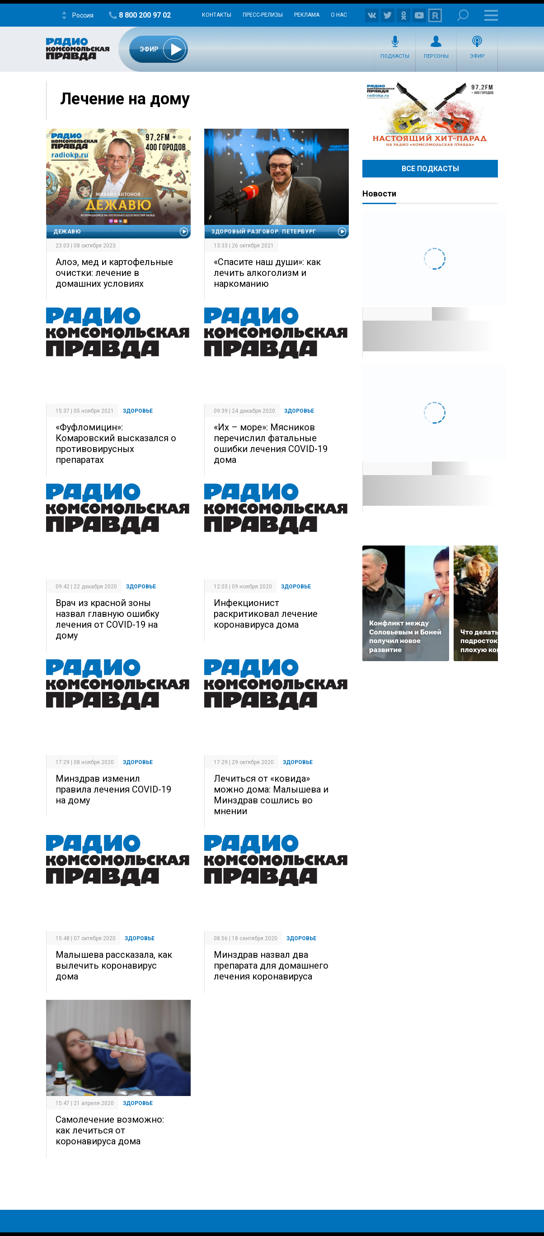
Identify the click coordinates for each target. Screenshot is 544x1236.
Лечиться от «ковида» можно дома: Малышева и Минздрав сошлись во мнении (271, 794)
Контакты (216, 15)
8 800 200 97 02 (145, 15)
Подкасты (394, 56)
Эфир (477, 56)
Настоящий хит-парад (430, 115)
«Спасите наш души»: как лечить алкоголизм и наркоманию (267, 273)
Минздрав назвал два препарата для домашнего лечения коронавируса (271, 965)
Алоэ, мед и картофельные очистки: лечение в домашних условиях (114, 273)
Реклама (306, 15)
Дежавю (67, 232)
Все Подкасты (430, 168)
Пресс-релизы (263, 15)
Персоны (436, 56)
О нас (339, 15)
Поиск (463, 15)
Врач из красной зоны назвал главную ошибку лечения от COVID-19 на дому (107, 619)
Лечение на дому (125, 98)
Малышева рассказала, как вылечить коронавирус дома (114, 965)
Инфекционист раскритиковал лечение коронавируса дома (266, 613)
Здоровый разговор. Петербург (263, 232)
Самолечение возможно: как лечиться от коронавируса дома (110, 1130)
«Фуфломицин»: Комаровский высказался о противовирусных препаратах (116, 443)
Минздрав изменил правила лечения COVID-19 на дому (113, 789)
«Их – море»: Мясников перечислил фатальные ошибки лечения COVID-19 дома (271, 443)
